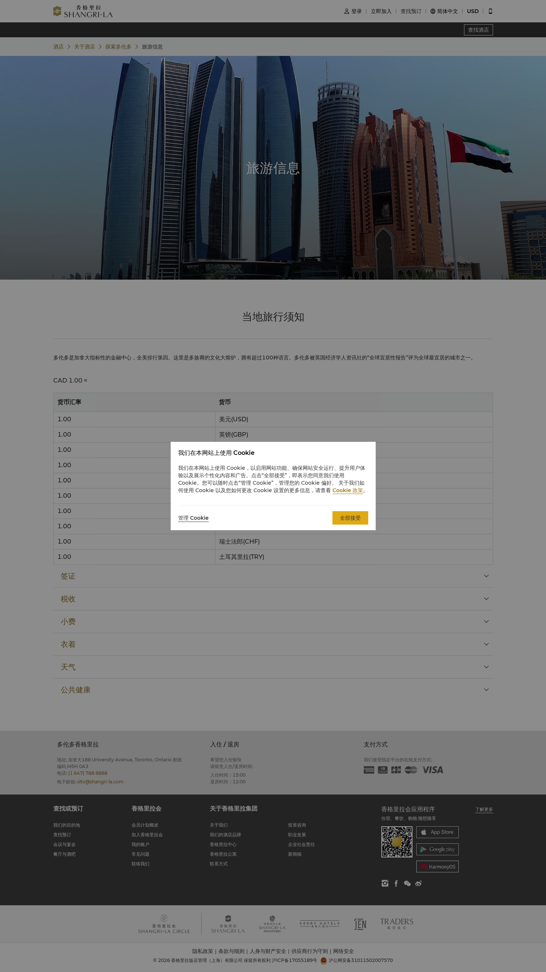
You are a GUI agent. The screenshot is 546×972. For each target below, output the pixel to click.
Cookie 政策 (347, 490)
